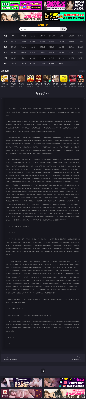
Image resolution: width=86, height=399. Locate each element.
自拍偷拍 (23, 41)
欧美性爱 (42, 47)
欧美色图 (32, 52)
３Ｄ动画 (42, 41)
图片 (5, 52)
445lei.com (43, 25)
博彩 (5, 36)
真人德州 (23, 36)
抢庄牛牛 (80, 36)
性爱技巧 (80, 58)
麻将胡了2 (52, 36)
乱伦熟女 (71, 47)
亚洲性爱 (13, 47)
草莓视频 (32, 63)
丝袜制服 (61, 41)
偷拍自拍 (23, 47)
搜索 (63, 29)
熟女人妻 (51, 41)
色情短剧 (61, 63)
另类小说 (61, 58)
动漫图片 (42, 52)
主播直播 (71, 41)
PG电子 (13, 36)
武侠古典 (42, 58)
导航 (5, 64)
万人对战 (32, 36)
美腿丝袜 (51, 52)
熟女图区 (71, 52)
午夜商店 (23, 63)
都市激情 (13, 58)
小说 (5, 58)
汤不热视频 (42, 63)
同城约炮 (13, 63)
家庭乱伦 (23, 58)
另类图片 (80, 52)
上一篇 (12, 358)
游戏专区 (42, 36)
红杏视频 (51, 63)
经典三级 (61, 47)
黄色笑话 (71, 58)
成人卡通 (32, 47)
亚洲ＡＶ (13, 41)
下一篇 (73, 358)
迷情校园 (51, 58)
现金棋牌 (71, 36)
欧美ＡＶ (32, 41)
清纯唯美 (61, 52)
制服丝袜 (51, 47)
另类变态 (80, 47)
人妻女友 (32, 58)
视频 (5, 41)
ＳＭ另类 (80, 41)
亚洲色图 (23, 52)
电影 (5, 47)
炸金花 (61, 36)
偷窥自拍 (13, 52)
